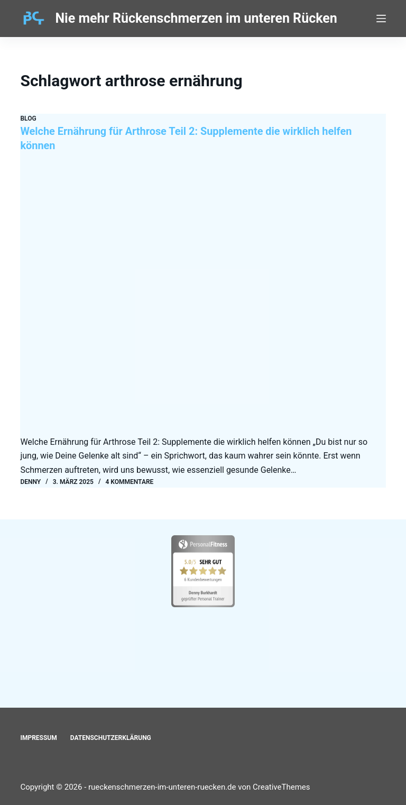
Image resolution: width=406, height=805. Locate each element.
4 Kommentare (130, 480)
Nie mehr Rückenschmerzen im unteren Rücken (196, 18)
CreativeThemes (281, 786)
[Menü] (381, 18)
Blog (28, 118)
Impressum (38, 737)
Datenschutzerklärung (110, 737)
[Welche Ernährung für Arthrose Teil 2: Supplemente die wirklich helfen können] (202, 297)
